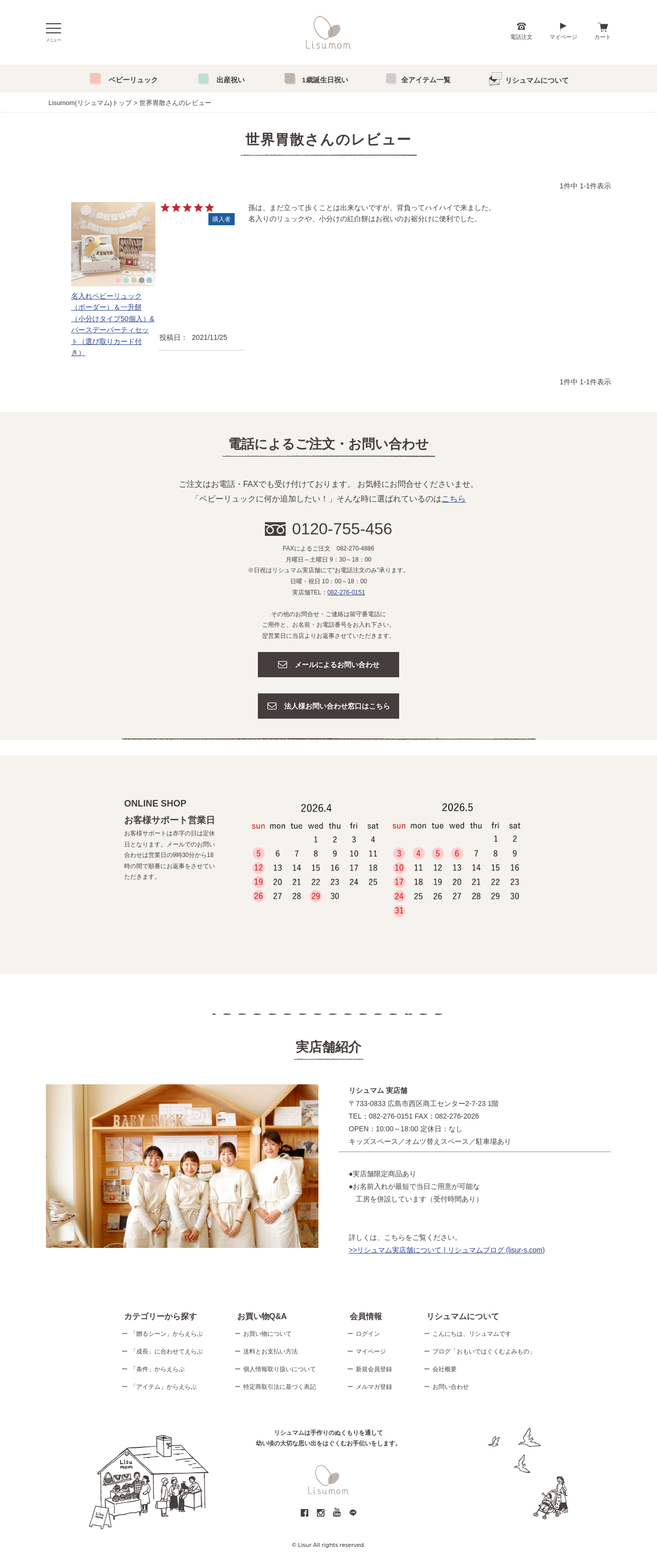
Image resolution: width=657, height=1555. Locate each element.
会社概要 (444, 1370)
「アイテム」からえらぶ (163, 1387)
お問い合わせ (450, 1387)
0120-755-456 (342, 529)
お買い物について (267, 1334)
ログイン (368, 1334)
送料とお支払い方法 (270, 1352)
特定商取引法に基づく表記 (279, 1387)
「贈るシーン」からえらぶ (166, 1334)
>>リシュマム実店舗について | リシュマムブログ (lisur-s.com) (447, 1250)
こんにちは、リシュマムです (471, 1334)
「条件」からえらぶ (157, 1370)
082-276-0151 (346, 592)
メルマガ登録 (374, 1387)
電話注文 (521, 37)
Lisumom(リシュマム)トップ (90, 103)
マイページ (563, 37)
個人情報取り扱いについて (279, 1370)
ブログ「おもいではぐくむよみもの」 (483, 1352)
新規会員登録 (374, 1370)
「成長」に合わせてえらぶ (166, 1352)
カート (602, 37)
